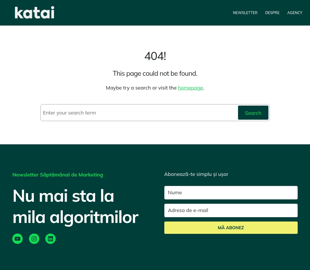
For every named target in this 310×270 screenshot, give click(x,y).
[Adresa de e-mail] (231, 210)
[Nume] (231, 192)
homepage (190, 87)
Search (253, 113)
